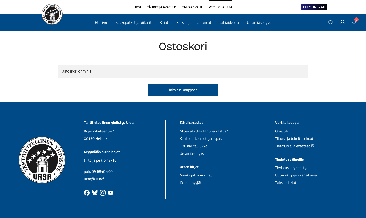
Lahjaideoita (229, 22)
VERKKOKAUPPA (220, 5)
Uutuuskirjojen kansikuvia (296, 175)
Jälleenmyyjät (190, 182)
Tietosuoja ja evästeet (295, 146)
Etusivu (101, 22)
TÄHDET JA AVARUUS (162, 7)
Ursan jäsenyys (259, 22)
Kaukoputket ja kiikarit (133, 22)
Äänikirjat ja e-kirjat (196, 175)
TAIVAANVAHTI (192, 7)
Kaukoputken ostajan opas (201, 138)
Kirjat (164, 22)
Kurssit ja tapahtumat (193, 22)
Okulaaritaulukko (193, 146)
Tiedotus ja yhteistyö (291, 167)
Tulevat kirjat (285, 182)
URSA (138, 7)
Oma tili (281, 131)
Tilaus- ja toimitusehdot (294, 138)
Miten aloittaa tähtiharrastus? (204, 131)
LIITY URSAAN (314, 7)
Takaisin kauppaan (183, 90)
